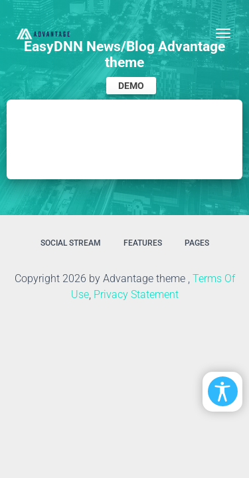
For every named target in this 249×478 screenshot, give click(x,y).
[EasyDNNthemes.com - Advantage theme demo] (43, 33)
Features (143, 243)
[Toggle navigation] (223, 33)
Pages (197, 243)
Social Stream (71, 243)
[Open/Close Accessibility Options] (223, 391)
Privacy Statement (136, 294)
